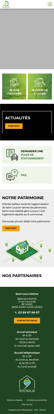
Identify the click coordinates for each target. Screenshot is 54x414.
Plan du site (27, 404)
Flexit (41, 410)
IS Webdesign (26, 410)
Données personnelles (37, 400)
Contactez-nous (27, 320)
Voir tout (14, 126)
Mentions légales (14, 400)
